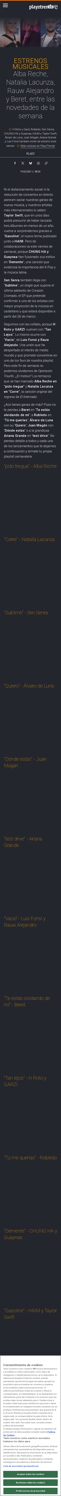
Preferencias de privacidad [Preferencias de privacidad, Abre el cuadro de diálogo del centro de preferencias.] (30, 1491)
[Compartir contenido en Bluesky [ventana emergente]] (30, 162)
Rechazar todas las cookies (30, 1482)
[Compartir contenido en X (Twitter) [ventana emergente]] (23, 162)
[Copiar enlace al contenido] (46, 162)
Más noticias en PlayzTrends (37, 145)
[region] (30, 1425)
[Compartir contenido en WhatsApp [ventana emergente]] (38, 162)
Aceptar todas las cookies (30, 1474)
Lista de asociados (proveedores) (21, 1466)
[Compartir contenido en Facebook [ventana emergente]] (15, 162)
